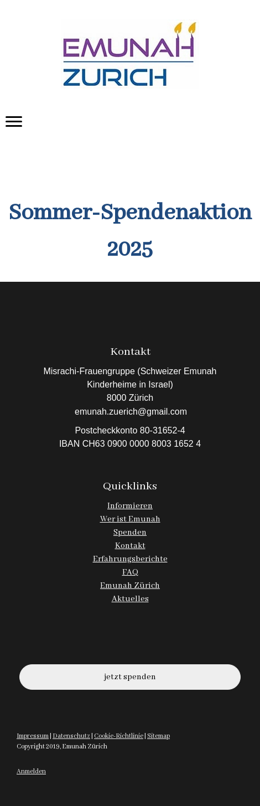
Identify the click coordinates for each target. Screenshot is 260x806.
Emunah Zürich (130, 586)
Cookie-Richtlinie (118, 736)
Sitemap (158, 736)
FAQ (130, 572)
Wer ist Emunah (130, 519)
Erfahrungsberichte (130, 559)
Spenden (130, 533)
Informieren (130, 506)
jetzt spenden (130, 677)
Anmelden (31, 771)
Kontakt (130, 546)
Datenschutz (71, 736)
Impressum (33, 736)
